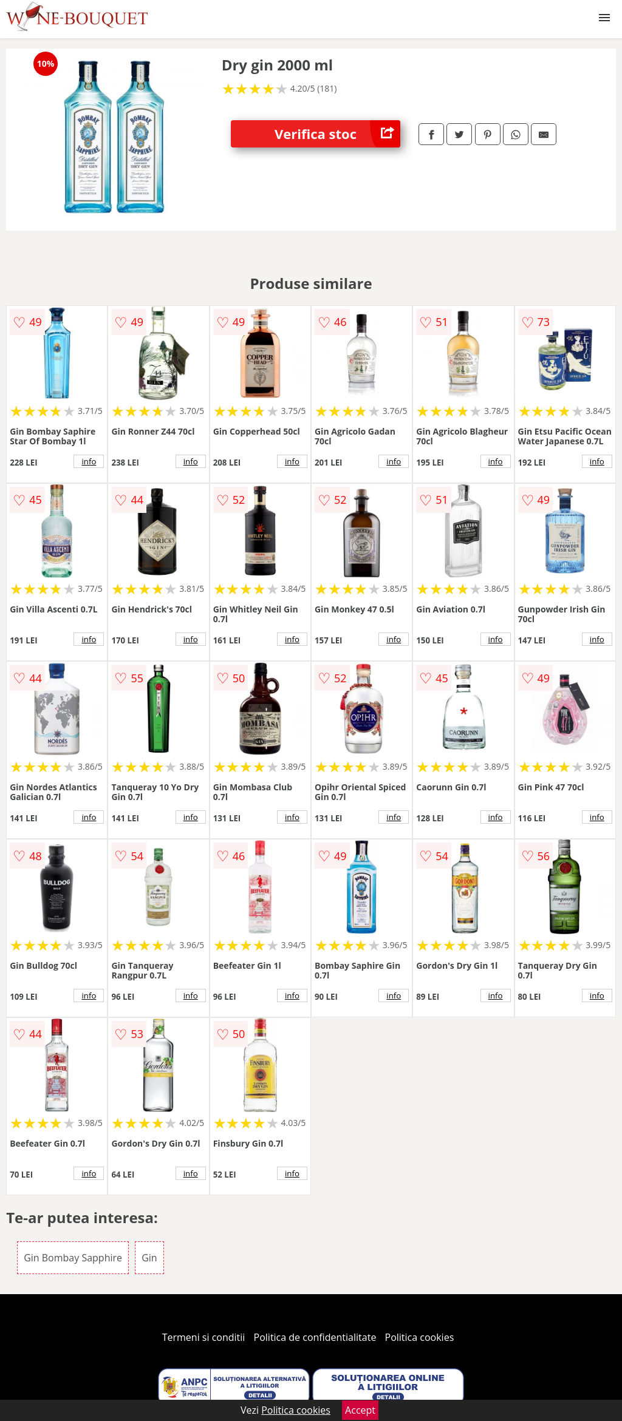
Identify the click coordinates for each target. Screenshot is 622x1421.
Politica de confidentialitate (315, 1337)
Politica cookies (419, 1337)
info (88, 461)
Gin (149, 1257)
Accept (360, 1410)
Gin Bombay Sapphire (73, 1257)
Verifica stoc (337, 134)
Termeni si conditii (203, 1337)
